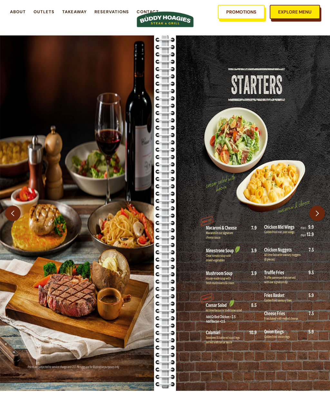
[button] (13, 213)
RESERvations (111, 11)
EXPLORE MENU (295, 12)
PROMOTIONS (241, 12)
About (18, 11)
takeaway (74, 11)
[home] (165, 19)
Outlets (44, 11)
